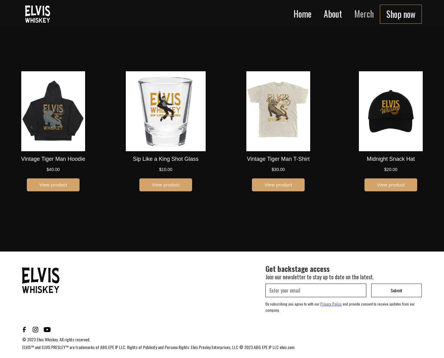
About (333, 13)
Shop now (400, 14)
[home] (37, 14)
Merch (364, 13)
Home (302, 13)
